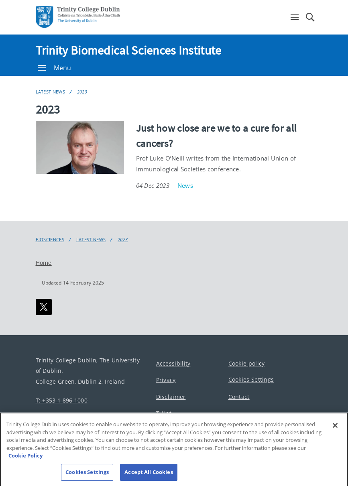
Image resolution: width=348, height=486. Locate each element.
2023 (82, 92)
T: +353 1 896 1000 (62, 400)
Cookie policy (246, 363)
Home (44, 262)
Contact (239, 397)
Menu (54, 67)
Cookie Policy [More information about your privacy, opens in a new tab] (25, 464)
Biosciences (50, 239)
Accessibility (173, 363)
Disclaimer (171, 397)
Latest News (50, 92)
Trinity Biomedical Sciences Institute (129, 50)
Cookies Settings (251, 379)
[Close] (335, 434)
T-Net (164, 413)
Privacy (166, 380)
